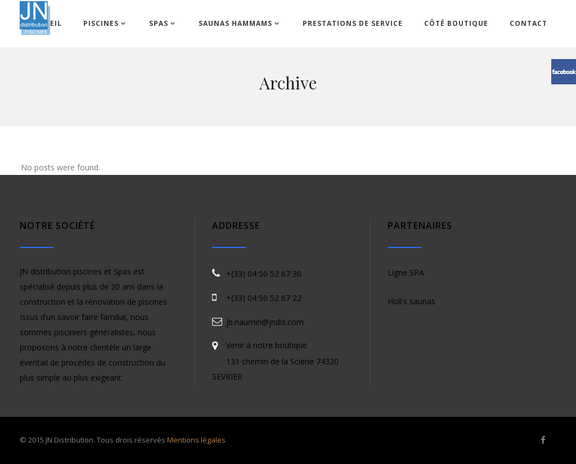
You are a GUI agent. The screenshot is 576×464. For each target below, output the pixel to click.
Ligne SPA (406, 272)
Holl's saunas (411, 301)
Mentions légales (196, 440)
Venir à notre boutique (266, 345)
